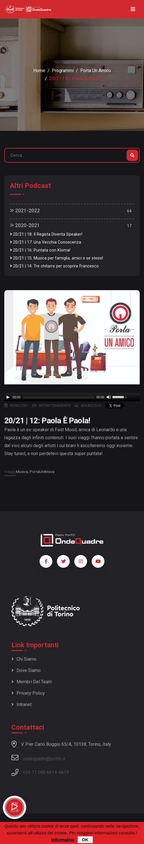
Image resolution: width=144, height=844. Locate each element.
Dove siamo (26, 670)
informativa (62, 839)
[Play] (8, 397)
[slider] (58, 397)
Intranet (21, 704)
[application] (72, 397)
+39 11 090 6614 (40, 772)
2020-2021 (25, 225)
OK (85, 839)
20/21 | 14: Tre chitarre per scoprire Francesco (54, 266)
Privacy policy (28, 693)
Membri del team (31, 681)
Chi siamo (23, 659)
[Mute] (108, 397)
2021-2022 (25, 210)
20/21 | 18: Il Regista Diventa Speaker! (46, 234)
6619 (64, 772)
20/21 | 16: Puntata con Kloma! (40, 250)
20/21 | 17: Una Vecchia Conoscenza (45, 242)
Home (39, 70)
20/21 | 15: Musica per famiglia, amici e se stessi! (56, 258)
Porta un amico (95, 70)
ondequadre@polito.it (38, 757)
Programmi (63, 70)
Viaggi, (10, 471)
